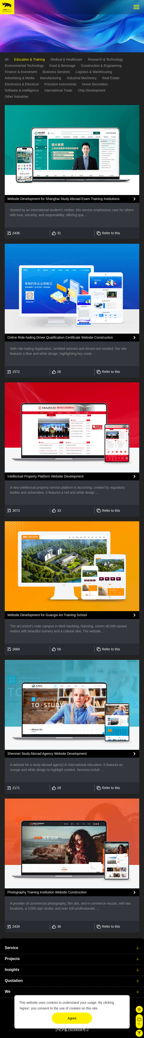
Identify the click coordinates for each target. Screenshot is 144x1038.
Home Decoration (95, 85)
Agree (71, 1018)
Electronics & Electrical (21, 85)
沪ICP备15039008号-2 (72, 1030)
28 (59, 789)
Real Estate (111, 79)
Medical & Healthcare (66, 61)
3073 (16, 511)
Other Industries (17, 98)
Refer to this (111, 234)
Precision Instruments (60, 85)
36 (59, 928)
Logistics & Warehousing (94, 73)
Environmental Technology (24, 67)
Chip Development (91, 91)
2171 (16, 789)
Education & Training (29, 61)
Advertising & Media (19, 79)
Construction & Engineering (101, 67)
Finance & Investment (21, 73)
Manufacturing (50, 79)
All (7, 61)
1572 (16, 373)
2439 (16, 928)
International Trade (58, 91)
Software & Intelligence (22, 91)
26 (59, 373)
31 (59, 234)
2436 (16, 234)
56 (59, 650)
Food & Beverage (62, 67)
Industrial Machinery (81, 79)
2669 (16, 650)
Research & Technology (105, 61)
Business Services (56, 73)
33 (59, 511)
